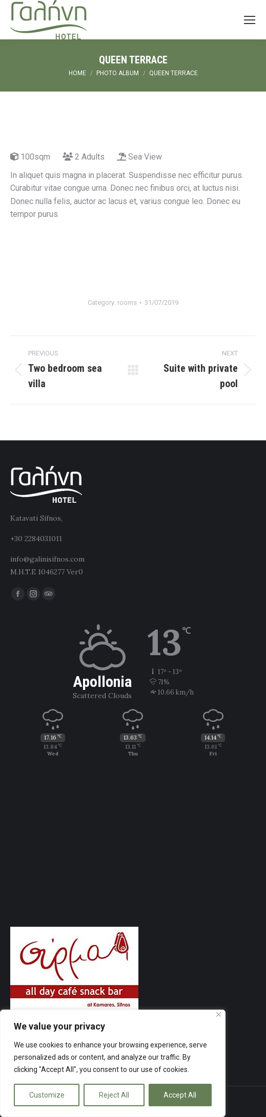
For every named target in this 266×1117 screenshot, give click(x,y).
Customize (47, 1095)
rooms (127, 302)
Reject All (114, 1095)
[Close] (218, 1014)
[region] (113, 1063)
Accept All (179, 1095)
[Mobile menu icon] (249, 20)
